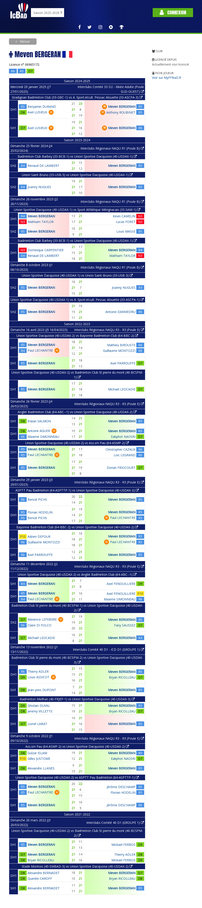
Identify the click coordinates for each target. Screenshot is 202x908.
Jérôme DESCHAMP (121, 787)
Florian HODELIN (40, 512)
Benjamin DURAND (42, 106)
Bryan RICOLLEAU (122, 677)
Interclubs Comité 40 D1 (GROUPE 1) (115, 822)
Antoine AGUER (39, 431)
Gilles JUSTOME (39, 758)
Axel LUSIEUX (37, 112)
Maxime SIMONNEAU (43, 436)
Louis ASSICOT (38, 677)
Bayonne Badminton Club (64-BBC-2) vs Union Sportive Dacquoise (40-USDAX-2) (77, 527)
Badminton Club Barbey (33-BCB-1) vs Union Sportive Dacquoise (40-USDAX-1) (77, 156)
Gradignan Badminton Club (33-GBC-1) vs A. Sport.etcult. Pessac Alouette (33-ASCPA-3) (77, 97)
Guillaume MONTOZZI (119, 350)
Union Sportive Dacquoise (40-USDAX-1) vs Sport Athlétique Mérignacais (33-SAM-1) (77, 209)
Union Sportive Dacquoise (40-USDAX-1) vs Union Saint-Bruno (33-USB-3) (77, 275)
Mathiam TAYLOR (41, 222)
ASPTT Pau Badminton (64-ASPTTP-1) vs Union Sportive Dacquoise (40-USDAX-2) (77, 490)
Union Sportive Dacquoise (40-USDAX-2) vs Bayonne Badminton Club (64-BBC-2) (77, 335)
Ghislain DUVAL (39, 705)
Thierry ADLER (38, 671)
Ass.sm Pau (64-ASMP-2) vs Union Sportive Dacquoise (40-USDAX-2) (77, 746)
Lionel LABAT (37, 724)
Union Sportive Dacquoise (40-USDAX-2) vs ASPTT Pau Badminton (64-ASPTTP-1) (77, 777)
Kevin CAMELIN (124, 216)
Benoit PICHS (37, 499)
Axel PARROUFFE (122, 363)
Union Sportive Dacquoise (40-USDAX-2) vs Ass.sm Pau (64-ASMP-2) (77, 443)
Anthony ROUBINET (120, 112)
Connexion (173, 12)
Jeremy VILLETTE (40, 711)
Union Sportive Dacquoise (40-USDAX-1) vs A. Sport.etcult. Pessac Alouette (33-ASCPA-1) (77, 300)
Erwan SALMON (39, 421)
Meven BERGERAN (121, 106)
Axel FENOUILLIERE (121, 584)
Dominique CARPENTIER (45, 250)
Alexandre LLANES (41, 768)
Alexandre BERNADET (44, 873)
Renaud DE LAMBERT (43, 165)
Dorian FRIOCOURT (121, 467)
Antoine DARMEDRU (120, 312)
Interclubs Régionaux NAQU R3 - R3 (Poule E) (109, 330)
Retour (24, 41)
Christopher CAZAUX (120, 449)
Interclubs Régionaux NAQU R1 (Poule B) (112, 148)
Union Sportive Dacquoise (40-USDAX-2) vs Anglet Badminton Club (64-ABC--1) (77, 574)
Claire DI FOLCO (39, 625)
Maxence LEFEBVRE (42, 619)
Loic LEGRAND (124, 455)
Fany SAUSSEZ (124, 625)
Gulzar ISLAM (37, 753)
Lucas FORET (125, 222)
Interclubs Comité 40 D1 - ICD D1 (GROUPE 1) (108, 649)
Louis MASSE (125, 231)
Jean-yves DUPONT (42, 690)
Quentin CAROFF (40, 878)
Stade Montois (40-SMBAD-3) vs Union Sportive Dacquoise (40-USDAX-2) (77, 866)
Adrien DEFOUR (39, 536)
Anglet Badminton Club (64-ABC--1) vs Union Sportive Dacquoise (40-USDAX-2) (77, 412)
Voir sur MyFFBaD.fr (166, 77)
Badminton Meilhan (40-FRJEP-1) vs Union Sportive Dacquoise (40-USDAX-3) (77, 699)
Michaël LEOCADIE (121, 389)
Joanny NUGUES (39, 187)
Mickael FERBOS (123, 844)
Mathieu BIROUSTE (121, 345)
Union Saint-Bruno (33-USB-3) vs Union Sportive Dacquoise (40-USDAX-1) (77, 175)
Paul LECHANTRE (40, 350)
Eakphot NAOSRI (123, 436)
